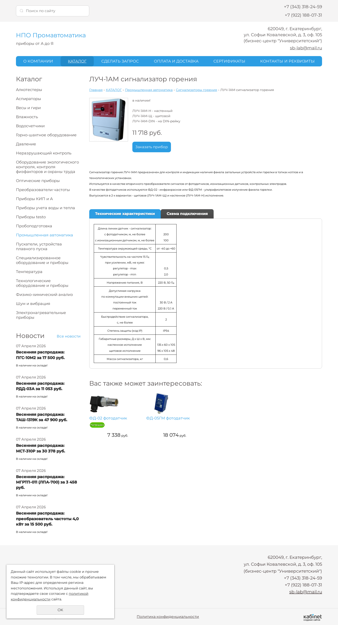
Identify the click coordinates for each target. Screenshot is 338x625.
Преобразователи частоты (43, 189)
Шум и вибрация (33, 303)
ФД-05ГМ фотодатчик (132, 421)
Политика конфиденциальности (168, 616)
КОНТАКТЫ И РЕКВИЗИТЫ (287, 61)
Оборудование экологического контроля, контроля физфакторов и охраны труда (47, 167)
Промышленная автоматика (44, 235)
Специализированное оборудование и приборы (42, 260)
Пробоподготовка (34, 226)
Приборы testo (31, 217)
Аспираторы (28, 98)
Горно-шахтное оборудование (46, 135)
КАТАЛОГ (77, 61)
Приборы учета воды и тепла (45, 208)
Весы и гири (28, 107)
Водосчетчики (30, 126)
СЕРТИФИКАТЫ (229, 61)
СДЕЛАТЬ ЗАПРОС (120, 61)
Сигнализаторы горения (196, 90)
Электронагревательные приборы (41, 315)
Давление (26, 144)
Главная (96, 90)
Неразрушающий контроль (43, 153)
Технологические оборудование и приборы (42, 283)
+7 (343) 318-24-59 (303, 6)
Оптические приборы (38, 180)
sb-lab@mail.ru (305, 47)
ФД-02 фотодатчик (101, 421)
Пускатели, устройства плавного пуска (39, 246)
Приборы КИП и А (34, 198)
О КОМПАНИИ (38, 61)
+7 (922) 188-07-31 (303, 15)
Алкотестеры (29, 89)
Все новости (69, 336)
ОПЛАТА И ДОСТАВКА (176, 61)
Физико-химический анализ (44, 294)
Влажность (27, 117)
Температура (29, 271)
